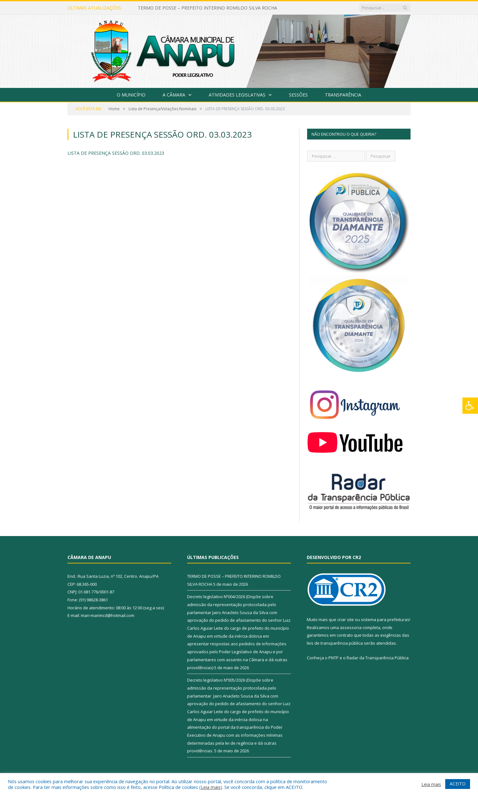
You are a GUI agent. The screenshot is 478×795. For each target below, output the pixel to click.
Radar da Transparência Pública (378, 658)
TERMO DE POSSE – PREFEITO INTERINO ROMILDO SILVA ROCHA (207, 8)
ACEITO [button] (458, 784)
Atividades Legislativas (237, 95)
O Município (131, 95)
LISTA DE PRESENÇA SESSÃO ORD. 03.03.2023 (115, 153)
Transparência (343, 95)
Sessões (298, 95)
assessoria (351, 627)
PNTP (333, 658)
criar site (345, 619)
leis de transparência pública (335, 643)
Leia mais (211, 787)
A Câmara (174, 95)
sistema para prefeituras (385, 619)
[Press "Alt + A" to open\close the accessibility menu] (470, 406)
